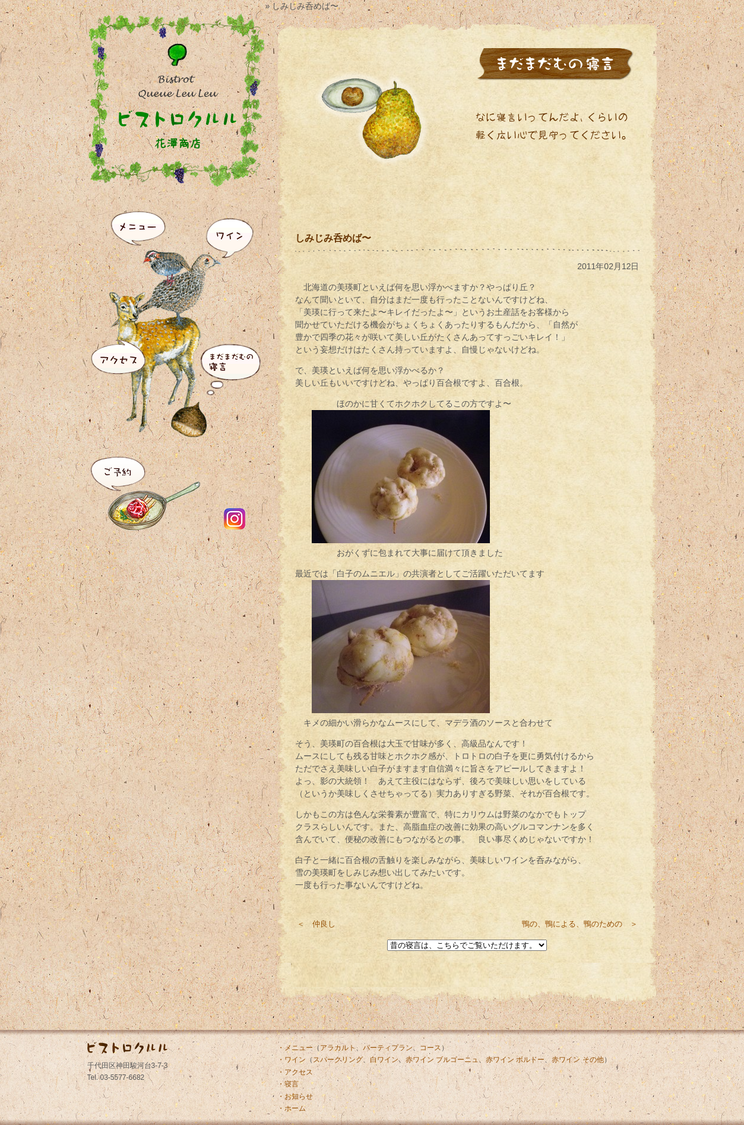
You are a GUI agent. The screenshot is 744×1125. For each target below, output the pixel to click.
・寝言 (288, 1084)
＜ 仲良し (316, 923)
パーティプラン (388, 1048)
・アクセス (295, 1072)
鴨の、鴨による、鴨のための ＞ (580, 923)
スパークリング (338, 1059)
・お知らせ (295, 1096)
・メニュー (295, 1048)
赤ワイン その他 (577, 1059)
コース (430, 1048)
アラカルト (338, 1048)
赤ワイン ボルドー (515, 1059)
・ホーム (291, 1108)
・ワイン (291, 1059)
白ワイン (384, 1059)
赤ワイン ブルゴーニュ (442, 1059)
